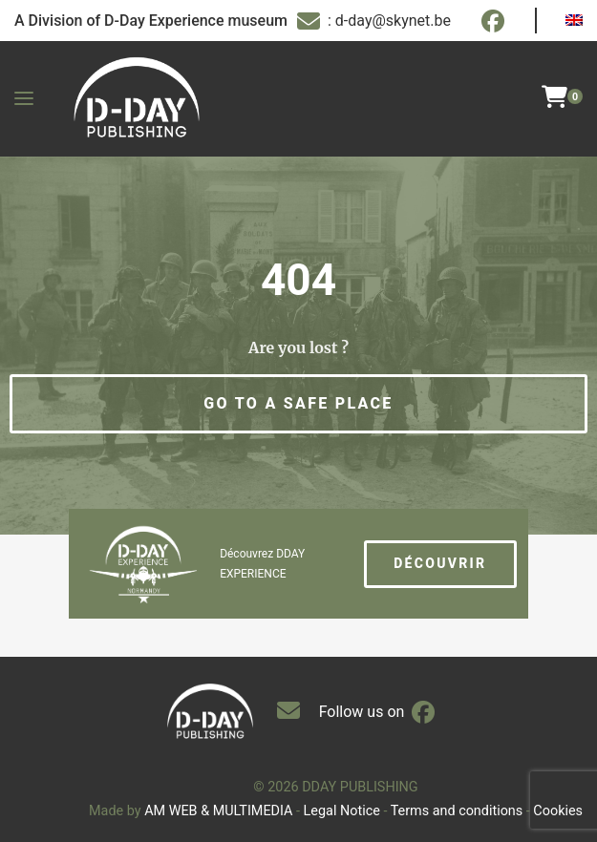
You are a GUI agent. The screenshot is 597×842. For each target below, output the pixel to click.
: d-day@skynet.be (374, 21)
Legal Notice (342, 811)
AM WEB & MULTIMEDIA (218, 811)
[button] (298, 403)
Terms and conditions (457, 811)
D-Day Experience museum (196, 20)
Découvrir (440, 563)
